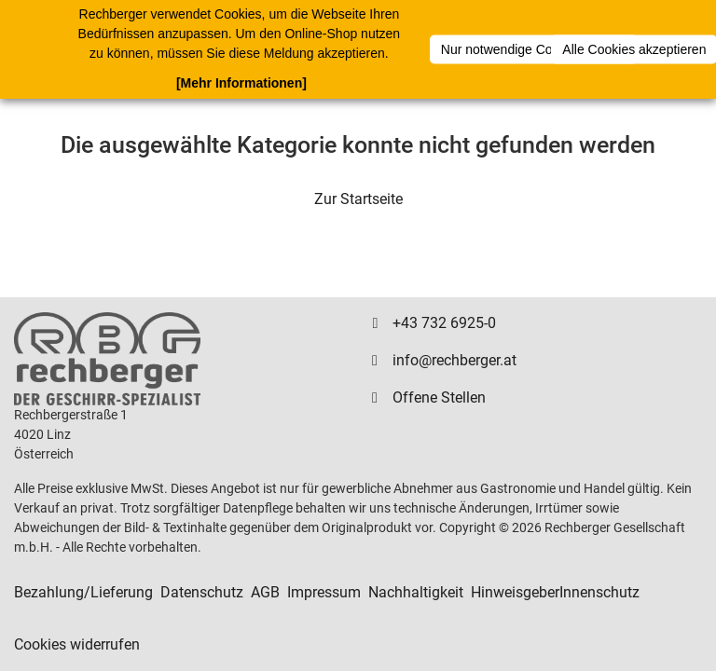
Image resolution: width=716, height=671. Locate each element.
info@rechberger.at (454, 360)
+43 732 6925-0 (444, 323)
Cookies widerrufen (77, 644)
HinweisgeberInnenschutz (555, 592)
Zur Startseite (358, 199)
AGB (265, 592)
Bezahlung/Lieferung (83, 592)
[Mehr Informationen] (241, 82)
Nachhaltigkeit (415, 592)
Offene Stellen (439, 397)
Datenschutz (201, 592)
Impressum (324, 592)
